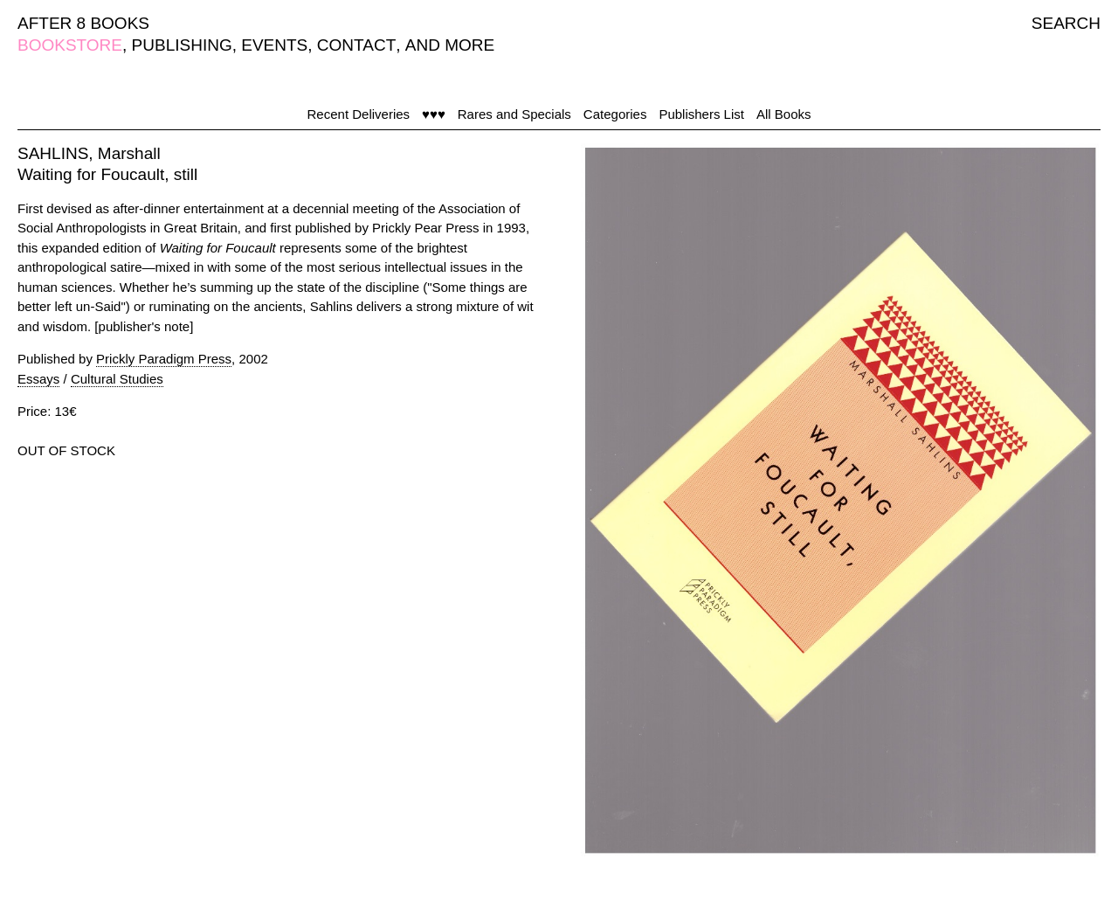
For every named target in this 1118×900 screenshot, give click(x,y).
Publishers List (701, 114)
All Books (783, 114)
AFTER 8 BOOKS (83, 23)
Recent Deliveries (359, 114)
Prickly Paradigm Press (163, 358)
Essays (38, 378)
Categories (615, 114)
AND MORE (449, 45)
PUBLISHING (182, 45)
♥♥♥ (433, 114)
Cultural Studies (117, 378)
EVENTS (274, 45)
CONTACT (356, 45)
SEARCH (1066, 23)
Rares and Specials (514, 114)
